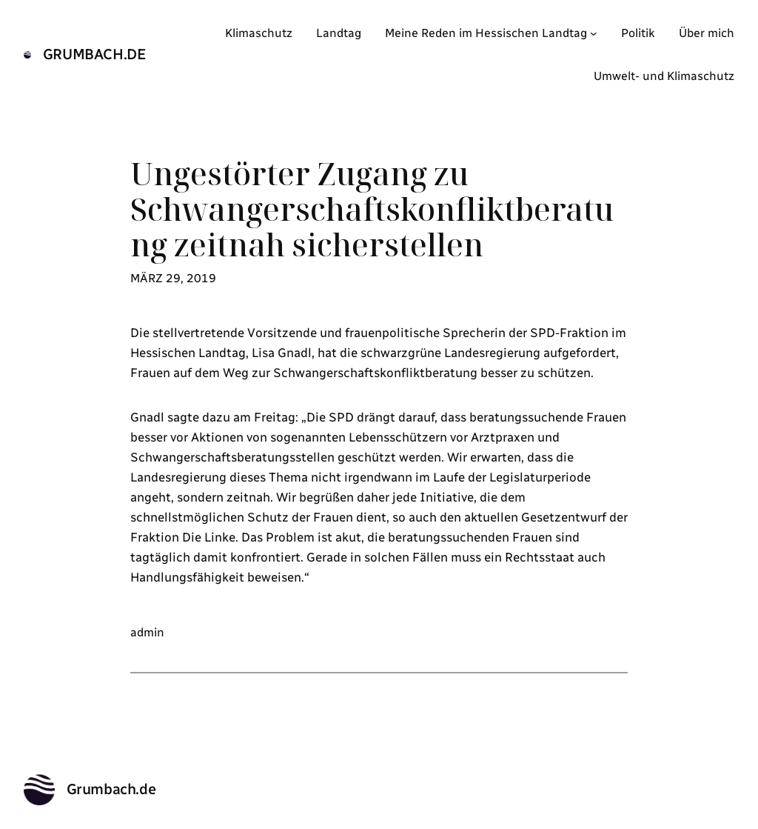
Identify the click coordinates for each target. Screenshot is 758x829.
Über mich (706, 33)
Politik (638, 33)
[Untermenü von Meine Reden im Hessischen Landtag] (593, 33)
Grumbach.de (95, 54)
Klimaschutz (258, 33)
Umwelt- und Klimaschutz (664, 76)
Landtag (338, 33)
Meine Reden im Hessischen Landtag (486, 33)
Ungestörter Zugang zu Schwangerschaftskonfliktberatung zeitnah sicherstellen (372, 209)
